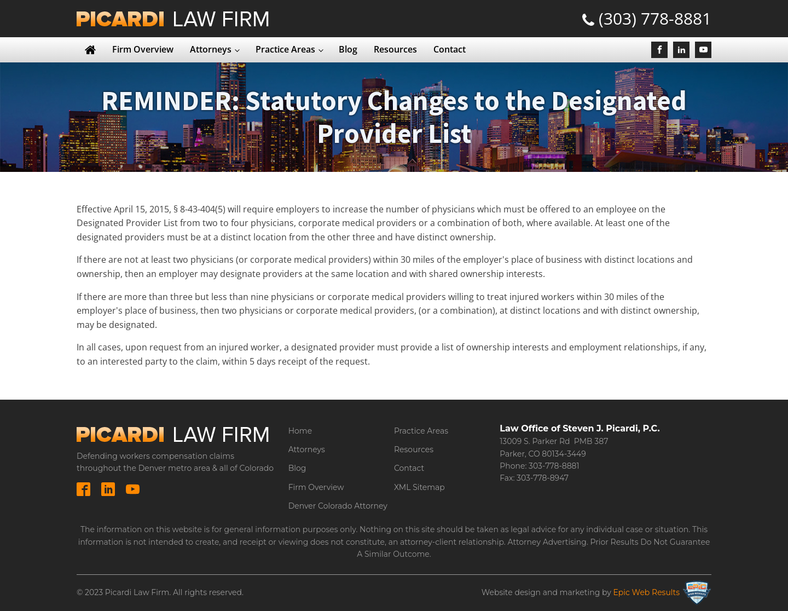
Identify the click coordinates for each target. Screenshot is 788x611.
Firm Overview (142, 49)
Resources (395, 49)
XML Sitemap (419, 487)
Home (300, 431)
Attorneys (210, 49)
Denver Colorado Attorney (337, 506)
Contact (449, 49)
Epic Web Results (646, 592)
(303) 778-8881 (655, 18)
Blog (348, 49)
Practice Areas (285, 49)
